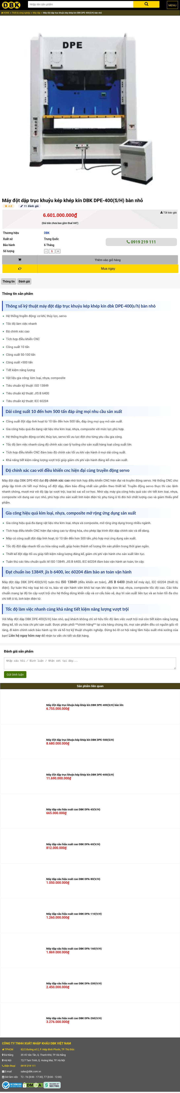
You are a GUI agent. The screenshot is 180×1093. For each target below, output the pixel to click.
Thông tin (9, 281)
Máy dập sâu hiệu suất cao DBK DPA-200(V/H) (74, 985)
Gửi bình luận (15, 676)
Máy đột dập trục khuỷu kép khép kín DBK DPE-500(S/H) (80, 741)
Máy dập (36, 13)
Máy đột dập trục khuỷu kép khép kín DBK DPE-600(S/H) (80, 776)
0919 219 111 (141, 242)
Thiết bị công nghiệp (21, 13)
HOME (5, 13)
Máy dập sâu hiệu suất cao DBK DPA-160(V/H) (74, 950)
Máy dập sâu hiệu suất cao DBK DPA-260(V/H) (74, 1020)
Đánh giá (24, 281)
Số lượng (8, 251)
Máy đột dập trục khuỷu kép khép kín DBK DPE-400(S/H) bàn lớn (84, 706)
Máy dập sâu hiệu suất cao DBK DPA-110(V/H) (74, 915)
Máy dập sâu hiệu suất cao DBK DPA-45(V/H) (73, 811)
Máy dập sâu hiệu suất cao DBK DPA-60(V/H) (73, 846)
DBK (47, 233)
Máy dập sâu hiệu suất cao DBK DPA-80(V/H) (73, 880)
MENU (172, 5)
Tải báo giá (168, 212)
